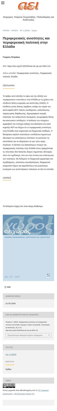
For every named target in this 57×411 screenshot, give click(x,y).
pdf (9, 287)
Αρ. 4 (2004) (25, 31)
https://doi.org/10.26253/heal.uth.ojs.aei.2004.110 (28, 66)
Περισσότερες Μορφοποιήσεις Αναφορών (25, 335)
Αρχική (6, 31)
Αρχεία (14, 31)
